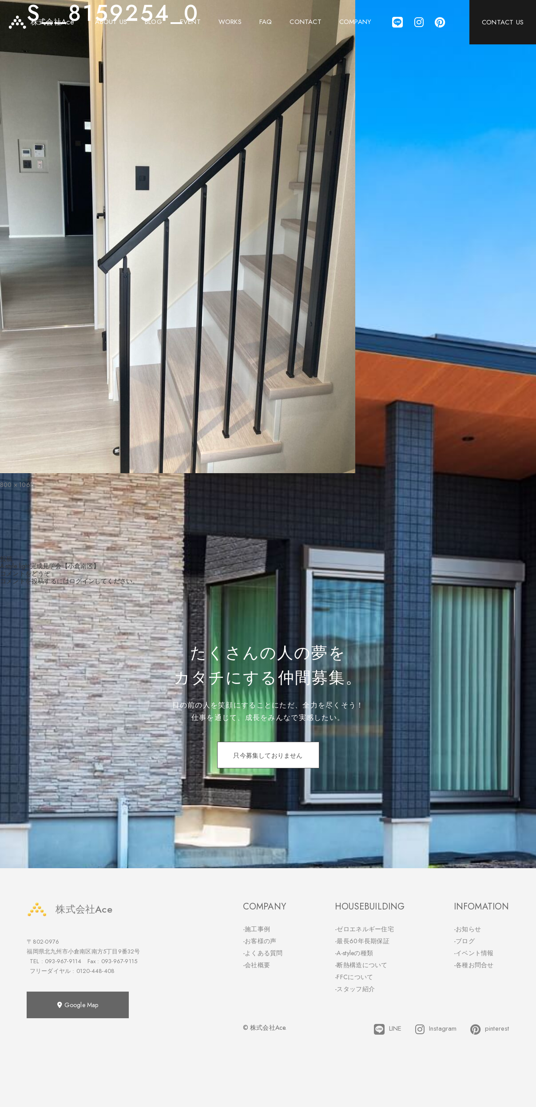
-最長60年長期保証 (362, 941)
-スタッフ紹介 (355, 988)
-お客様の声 (260, 941)
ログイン (82, 581)
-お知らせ (467, 929)
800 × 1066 (17, 484)
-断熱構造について (361, 965)
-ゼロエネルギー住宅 (364, 929)
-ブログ (464, 941)
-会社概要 (256, 965)
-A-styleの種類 (354, 953)
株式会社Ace (69, 909)
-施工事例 (256, 929)
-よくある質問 (263, 953)
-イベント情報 (474, 953)
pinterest (489, 1029)
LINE (388, 1029)
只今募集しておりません (267, 755)
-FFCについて (354, 977)
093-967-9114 (63, 961)
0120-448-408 (95, 971)
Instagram (436, 1029)
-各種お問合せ (474, 965)
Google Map (77, 1004)
